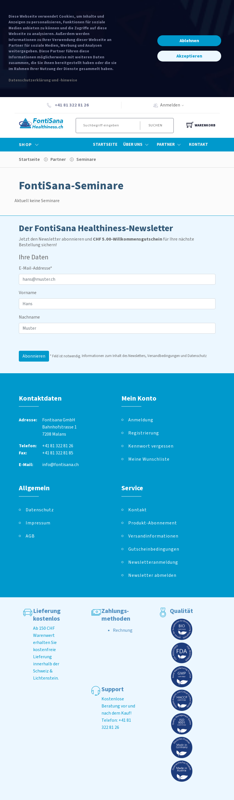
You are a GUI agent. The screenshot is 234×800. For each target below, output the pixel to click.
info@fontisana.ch (60, 464)
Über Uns (137, 144)
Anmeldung (140, 420)
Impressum (38, 523)
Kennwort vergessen (151, 446)
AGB (30, 536)
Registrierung (143, 433)
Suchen (155, 125)
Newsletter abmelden (152, 575)
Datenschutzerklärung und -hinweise (43, 80)
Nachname (29, 317)
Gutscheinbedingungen (153, 549)
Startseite (105, 144)
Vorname (27, 293)
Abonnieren (34, 356)
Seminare (86, 159)
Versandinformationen (153, 536)
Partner (170, 144)
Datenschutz (40, 510)
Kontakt (198, 144)
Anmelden (174, 105)
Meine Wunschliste (149, 459)
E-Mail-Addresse (35, 268)
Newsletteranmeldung (153, 562)
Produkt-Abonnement (152, 523)
